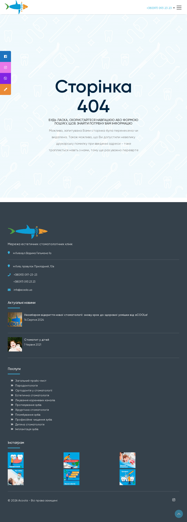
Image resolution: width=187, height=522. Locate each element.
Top (179, 514)
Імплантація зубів (26, 429)
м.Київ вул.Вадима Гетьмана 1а (32, 253)
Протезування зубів (28, 404)
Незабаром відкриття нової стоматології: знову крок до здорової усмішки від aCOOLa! (85, 314)
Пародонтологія (26, 385)
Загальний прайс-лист (30, 380)
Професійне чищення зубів (33, 419)
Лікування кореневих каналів (35, 400)
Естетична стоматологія (32, 395)
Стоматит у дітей (36, 339)
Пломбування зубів (27, 414)
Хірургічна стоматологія (32, 409)
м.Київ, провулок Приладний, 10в (33, 266)
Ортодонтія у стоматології (33, 390)
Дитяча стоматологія (29, 424)
